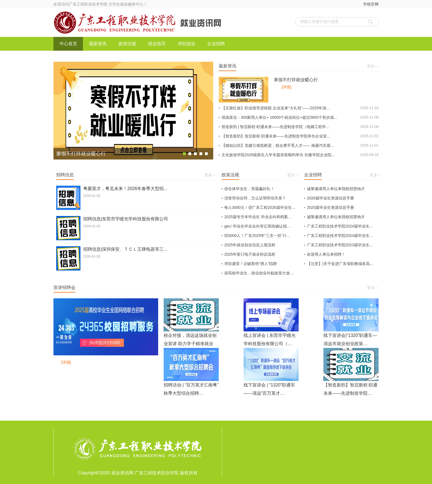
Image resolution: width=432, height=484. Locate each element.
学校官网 (371, 4)
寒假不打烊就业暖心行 (296, 79)
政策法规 (127, 43)
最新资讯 (98, 43)
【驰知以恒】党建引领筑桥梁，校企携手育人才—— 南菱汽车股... (300, 145)
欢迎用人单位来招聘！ (326, 254)
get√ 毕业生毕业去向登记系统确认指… (257, 226)
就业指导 (157, 43)
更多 (373, 66)
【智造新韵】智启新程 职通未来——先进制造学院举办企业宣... (300, 136)
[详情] (286, 87)
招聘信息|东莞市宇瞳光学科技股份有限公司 (125, 219)
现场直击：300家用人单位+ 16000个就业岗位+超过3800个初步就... (300, 117)
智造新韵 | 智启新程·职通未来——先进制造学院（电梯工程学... (300, 126)
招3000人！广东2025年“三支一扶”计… (257, 235)
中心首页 (68, 43)
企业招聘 (216, 43)
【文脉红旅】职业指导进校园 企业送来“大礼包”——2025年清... (300, 108)
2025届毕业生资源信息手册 (330, 207)
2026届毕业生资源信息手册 (330, 198)
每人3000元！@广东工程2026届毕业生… (260, 207)
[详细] (66, 362)
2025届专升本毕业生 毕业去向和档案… (258, 217)
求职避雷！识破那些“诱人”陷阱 (250, 263)
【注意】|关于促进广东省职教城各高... (340, 263)
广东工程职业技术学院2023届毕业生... (340, 245)
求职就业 (186, 43)
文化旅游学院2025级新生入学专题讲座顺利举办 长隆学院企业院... (300, 154)
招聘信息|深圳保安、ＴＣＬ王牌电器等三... (125, 249)
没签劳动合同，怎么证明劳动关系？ (255, 198)
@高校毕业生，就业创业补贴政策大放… (259, 273)
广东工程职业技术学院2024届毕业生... (340, 226)
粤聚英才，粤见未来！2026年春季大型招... (125, 188)
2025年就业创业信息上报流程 (249, 245)
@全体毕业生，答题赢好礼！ (249, 188)
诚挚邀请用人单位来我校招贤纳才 (336, 188)
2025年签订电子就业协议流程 (249, 254)
